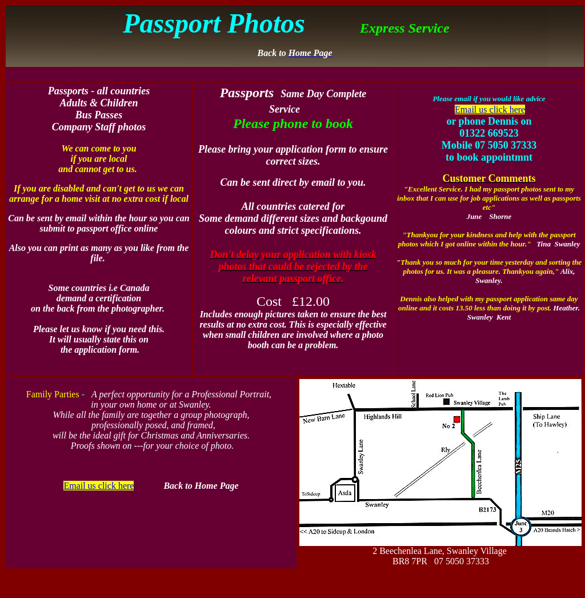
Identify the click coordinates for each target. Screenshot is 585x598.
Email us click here (490, 109)
